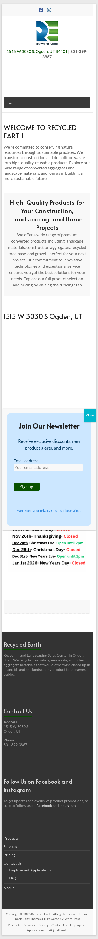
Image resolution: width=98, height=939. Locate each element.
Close (90, 415)
